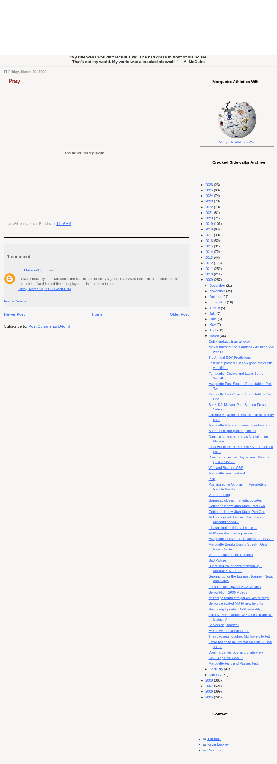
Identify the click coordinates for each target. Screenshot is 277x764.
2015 (209, 246)
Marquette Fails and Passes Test (233, 663)
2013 (209, 257)
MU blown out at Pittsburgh (229, 631)
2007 (209, 686)
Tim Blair (214, 739)
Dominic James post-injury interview (236, 652)
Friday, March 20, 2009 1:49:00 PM (44, 289)
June (213, 319)
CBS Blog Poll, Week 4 (226, 658)
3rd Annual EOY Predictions (230, 357)
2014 (209, 252)
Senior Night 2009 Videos (228, 592)
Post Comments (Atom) (49, 326)
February (216, 669)
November (217, 291)
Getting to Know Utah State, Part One (237, 512)
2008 (209, 680)
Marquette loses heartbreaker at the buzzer (241, 539)
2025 (209, 190)
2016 (209, 240)
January (215, 675)
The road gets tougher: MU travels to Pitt (239, 636)
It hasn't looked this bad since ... (233, 528)
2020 (209, 218)
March (214, 336)
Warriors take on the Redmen (231, 555)
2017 (209, 235)
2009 (209, 280)
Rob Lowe (215, 750)
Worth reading (219, 495)
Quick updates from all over (229, 341)
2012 (209, 263)
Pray (14, 81)
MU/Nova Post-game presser (230, 533)
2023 (209, 201)
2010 (209, 274)
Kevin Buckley (218, 744)
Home (97, 314)
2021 (209, 212)
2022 (209, 207)
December (217, 285)
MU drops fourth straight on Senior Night (239, 598)
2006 (209, 691)
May (213, 324)
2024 (209, 196)
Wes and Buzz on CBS (226, 468)
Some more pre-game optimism (232, 431)
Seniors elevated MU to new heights (236, 603)
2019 (209, 224)
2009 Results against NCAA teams (235, 587)
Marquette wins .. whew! (227, 473)
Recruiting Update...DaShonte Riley (235, 609)
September (218, 302)
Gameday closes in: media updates (235, 500)
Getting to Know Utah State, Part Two (237, 506)
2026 (209, 184)
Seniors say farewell (224, 625)
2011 (209, 268)
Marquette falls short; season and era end (240, 425)
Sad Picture (217, 560)
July (212, 313)
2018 (209, 229)
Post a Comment (16, 301)
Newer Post (14, 314)
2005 (209, 697)
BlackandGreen (35, 270)
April (213, 330)
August (215, 308)
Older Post (179, 314)
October (215, 296)
